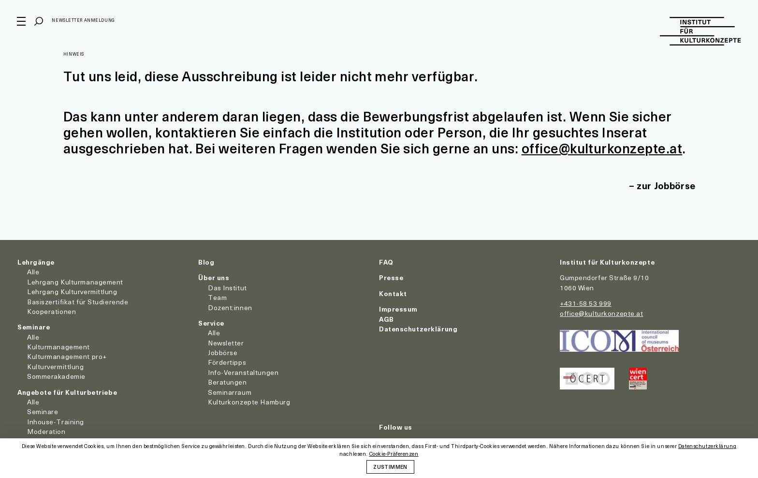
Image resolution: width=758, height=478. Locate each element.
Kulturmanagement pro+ (67, 356)
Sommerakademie (56, 376)
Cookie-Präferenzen (394, 454)
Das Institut (227, 288)
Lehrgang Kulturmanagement (75, 282)
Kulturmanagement (58, 347)
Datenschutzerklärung (418, 329)
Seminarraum (229, 392)
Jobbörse (222, 352)
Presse (391, 277)
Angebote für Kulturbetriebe (67, 392)
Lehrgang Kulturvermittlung (72, 291)
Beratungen (227, 382)
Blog (206, 262)
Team (217, 297)
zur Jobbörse (665, 186)
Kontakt (393, 293)
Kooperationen (51, 311)
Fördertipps (227, 362)
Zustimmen (390, 466)
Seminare (33, 327)
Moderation (46, 431)
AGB (386, 319)
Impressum (398, 309)
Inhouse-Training (55, 422)
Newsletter (226, 343)
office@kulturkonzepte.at (603, 148)
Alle (33, 272)
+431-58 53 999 (586, 303)
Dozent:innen (230, 307)
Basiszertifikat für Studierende (77, 302)
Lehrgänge (36, 262)
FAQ (386, 262)
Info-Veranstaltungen (243, 372)
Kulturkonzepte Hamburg (249, 402)
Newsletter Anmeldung (83, 21)
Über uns (213, 277)
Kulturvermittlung (55, 366)
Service (211, 323)
